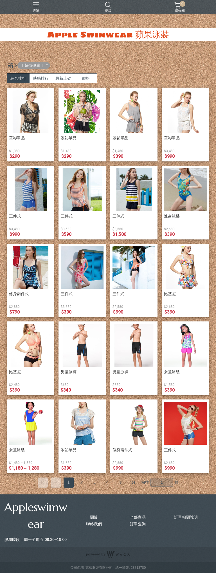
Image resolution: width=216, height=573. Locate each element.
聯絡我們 (94, 524)
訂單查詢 (138, 524)
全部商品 (138, 517)
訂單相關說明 (186, 517)
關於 (94, 517)
